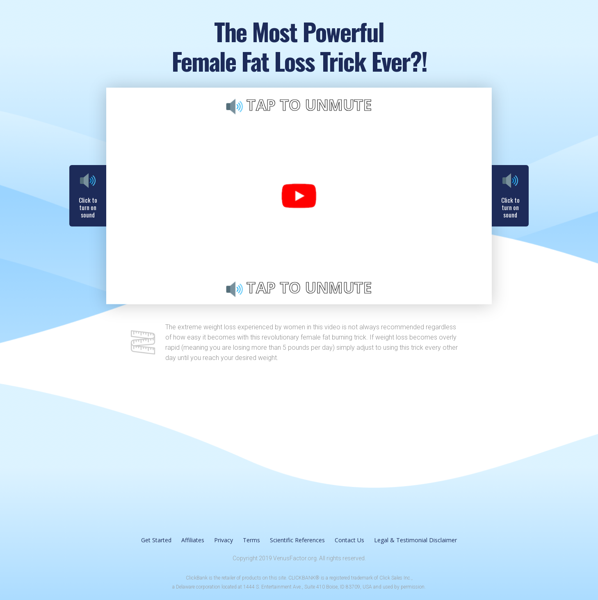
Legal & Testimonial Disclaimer (415, 540)
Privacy (223, 540)
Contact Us (349, 540)
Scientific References (297, 540)
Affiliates (192, 540)
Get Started (156, 540)
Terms (251, 540)
